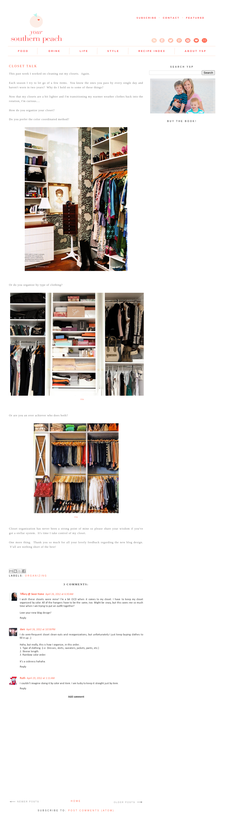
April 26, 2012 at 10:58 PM (40, 629)
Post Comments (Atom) (91, 810)
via (82, 399)
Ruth (22, 678)
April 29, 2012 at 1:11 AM (41, 678)
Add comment (76, 697)
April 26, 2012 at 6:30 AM (59, 594)
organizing (36, 575)
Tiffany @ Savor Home (32, 594)
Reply (23, 618)
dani (22, 629)
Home (76, 801)
